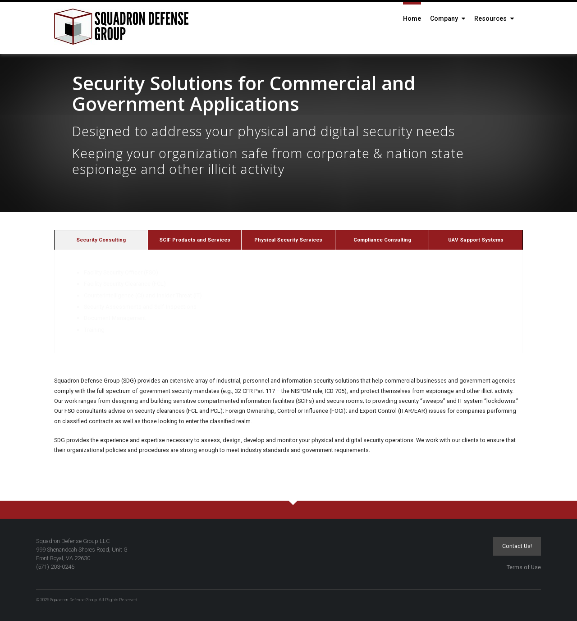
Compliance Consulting (382, 240)
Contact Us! (517, 546)
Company (447, 18)
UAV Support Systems (476, 240)
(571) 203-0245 (55, 566)
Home (412, 18)
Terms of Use (524, 567)
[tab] (101, 239)
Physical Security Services (288, 240)
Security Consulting (101, 240)
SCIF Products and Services (194, 240)
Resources (494, 18)
